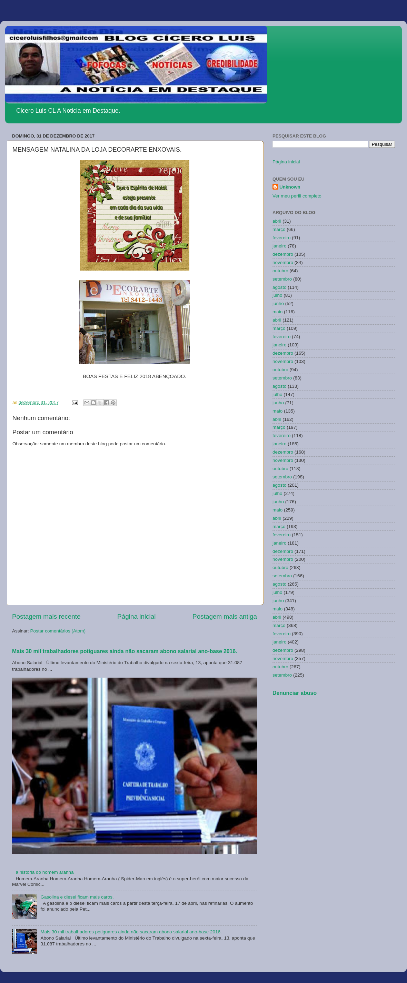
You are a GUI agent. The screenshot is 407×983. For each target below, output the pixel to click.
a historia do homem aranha (44, 872)
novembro (282, 262)
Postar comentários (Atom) (58, 631)
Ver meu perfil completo (296, 196)
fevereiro (281, 237)
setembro (282, 279)
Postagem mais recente (46, 616)
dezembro (282, 254)
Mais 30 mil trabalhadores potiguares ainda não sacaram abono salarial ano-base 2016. (124, 651)
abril (276, 221)
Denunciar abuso (294, 693)
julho (277, 295)
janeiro (279, 246)
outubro (280, 270)
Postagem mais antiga (224, 616)
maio (277, 311)
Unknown (289, 187)
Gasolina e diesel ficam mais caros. (76, 897)
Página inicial (136, 616)
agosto (279, 287)
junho (278, 303)
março (279, 229)
